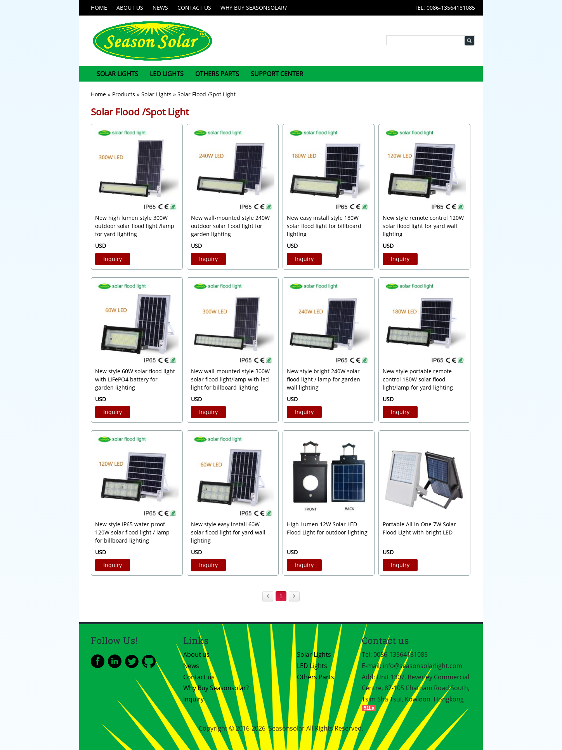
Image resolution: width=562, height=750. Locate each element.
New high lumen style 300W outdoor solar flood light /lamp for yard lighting (134, 226)
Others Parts (217, 74)
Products (123, 94)
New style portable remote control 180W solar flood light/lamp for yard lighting (418, 379)
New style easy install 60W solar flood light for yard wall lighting (228, 532)
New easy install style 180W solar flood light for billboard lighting (324, 226)
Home (99, 7)
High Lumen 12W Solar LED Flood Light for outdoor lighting (327, 528)
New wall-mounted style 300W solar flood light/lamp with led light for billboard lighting (230, 379)
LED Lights (167, 74)
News (160, 7)
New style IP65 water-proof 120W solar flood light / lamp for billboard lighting (132, 532)
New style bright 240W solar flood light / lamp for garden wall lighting (323, 379)
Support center (277, 74)
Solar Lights (117, 74)
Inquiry (112, 259)
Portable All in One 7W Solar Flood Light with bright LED (419, 528)
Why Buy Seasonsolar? (253, 7)
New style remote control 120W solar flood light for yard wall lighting (423, 226)
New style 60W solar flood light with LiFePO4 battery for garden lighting (135, 379)
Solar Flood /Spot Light (206, 94)
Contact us (194, 7)
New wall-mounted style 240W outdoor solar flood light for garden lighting (230, 226)
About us (129, 7)
